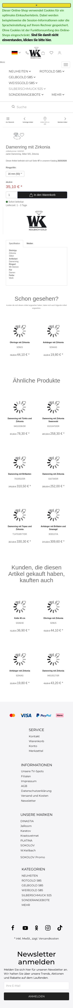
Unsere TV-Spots (32, 771)
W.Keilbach (28, 850)
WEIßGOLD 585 (32, 890)
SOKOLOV (27, 845)
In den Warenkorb (42, 195)
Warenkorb (36, 741)
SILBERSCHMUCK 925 (27, 89)
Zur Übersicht (10, 122)
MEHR (58, 94)
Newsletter (28, 800)
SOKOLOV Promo (32, 857)
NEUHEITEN (20, 71)
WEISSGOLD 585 (23, 83)
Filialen (26, 776)
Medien (30, 243)
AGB (24, 786)
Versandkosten (49, 938)
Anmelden (36, 996)
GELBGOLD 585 (22, 77)
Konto (33, 746)
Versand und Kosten (34, 795)
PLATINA (26, 840)
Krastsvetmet (29, 835)
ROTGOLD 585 (52, 71)
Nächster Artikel (62, 122)
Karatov (25, 831)
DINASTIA (27, 821)
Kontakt (34, 736)
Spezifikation (14, 243)
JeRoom (26, 826)
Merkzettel (36, 751)
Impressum (29, 781)
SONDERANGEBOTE (26, 94)
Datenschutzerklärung (36, 791)
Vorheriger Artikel (28, 122)
